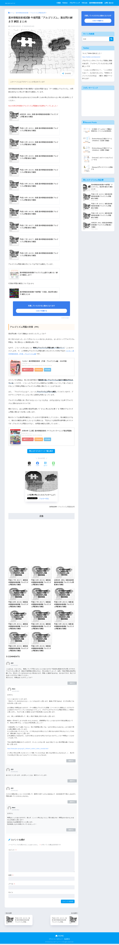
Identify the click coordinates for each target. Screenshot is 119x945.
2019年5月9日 (15, 692)
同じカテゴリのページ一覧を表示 (41, 452)
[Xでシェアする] (29, 465)
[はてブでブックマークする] (45, 465)
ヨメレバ (30, 364)
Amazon (39, 371)
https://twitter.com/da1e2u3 (91, 57)
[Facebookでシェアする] (37, 465)
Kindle (48, 371)
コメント (12, 851)
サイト (10, 894)
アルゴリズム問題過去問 (66, 508)
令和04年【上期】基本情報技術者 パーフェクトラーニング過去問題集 (46, 433)
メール (11, 885)
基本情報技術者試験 (96, 3)
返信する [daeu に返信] (71, 762)
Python (64, 3)
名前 (11, 876)
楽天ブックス (28, 371)
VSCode (84, 3)
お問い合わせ (108, 3)
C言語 (59, 3)
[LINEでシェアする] (53, 465)
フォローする (44, 500)
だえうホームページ (15, 2)
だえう (67, 318)
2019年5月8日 (14, 666)
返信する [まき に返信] (72, 684)
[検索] (111, 39)
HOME (59, 937)
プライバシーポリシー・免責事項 (59, 940)
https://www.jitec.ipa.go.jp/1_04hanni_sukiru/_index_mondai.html (27, 750)
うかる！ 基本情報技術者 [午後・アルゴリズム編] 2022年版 (45, 362)
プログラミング (74, 3)
